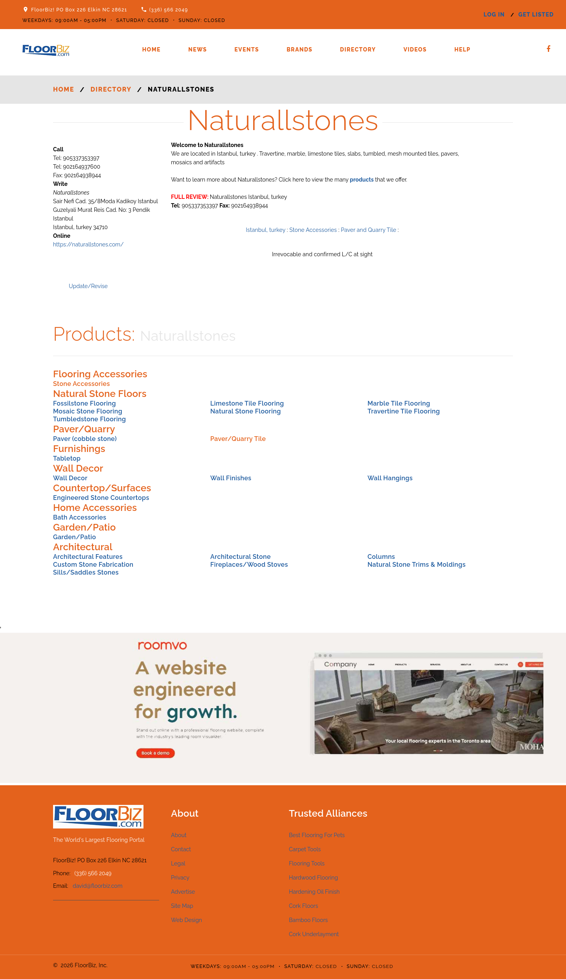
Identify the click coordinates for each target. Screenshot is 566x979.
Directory (358, 49)
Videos (414, 49)
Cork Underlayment (314, 934)
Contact (181, 849)
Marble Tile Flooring (399, 403)
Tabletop (67, 458)
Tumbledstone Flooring (89, 419)
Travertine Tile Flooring (404, 411)
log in (494, 14)
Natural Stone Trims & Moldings (417, 564)
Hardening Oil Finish (314, 892)
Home (151, 49)
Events (247, 49)
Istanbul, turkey (266, 230)
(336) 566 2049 (168, 10)
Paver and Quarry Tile (368, 230)
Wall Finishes (231, 478)
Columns (381, 556)
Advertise (183, 892)
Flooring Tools (307, 863)
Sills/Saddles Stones (86, 572)
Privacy (180, 877)
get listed (536, 14)
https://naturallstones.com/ (88, 244)
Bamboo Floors (308, 920)
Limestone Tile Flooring (247, 403)
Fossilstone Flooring (84, 403)
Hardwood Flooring (313, 877)
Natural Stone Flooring (245, 411)
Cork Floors (303, 906)
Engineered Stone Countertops (101, 497)
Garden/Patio (74, 537)
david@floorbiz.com (98, 886)
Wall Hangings (390, 478)
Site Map (182, 906)
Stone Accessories (313, 230)
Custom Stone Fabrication (93, 564)
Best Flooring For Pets (317, 835)
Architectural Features (88, 556)
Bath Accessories (79, 517)
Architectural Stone (240, 556)
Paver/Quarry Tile (238, 439)
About (178, 835)
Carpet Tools (305, 849)
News (197, 49)
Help (462, 49)
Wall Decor (70, 478)
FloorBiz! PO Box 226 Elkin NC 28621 (79, 10)
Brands (299, 49)
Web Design (186, 920)
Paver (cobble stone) (85, 439)
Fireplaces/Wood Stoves (249, 564)
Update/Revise (88, 286)
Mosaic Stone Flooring (87, 411)
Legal (178, 863)
